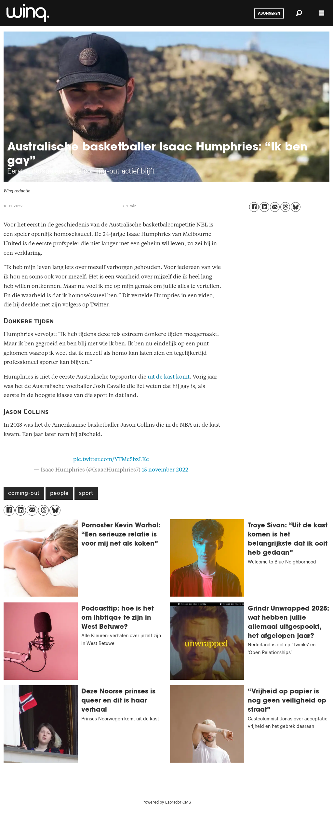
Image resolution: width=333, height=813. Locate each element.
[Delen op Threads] (285, 207)
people (59, 494)
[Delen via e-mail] (275, 207)
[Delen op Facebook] (254, 207)
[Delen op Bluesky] (295, 207)
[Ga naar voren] (27, 13)
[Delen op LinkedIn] (264, 207)
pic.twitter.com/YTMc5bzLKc (111, 459)
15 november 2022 (165, 469)
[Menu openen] (321, 13)
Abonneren (269, 13)
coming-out (24, 494)
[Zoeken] (298, 13)
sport (86, 494)
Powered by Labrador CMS (166, 803)
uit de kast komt (169, 377)
